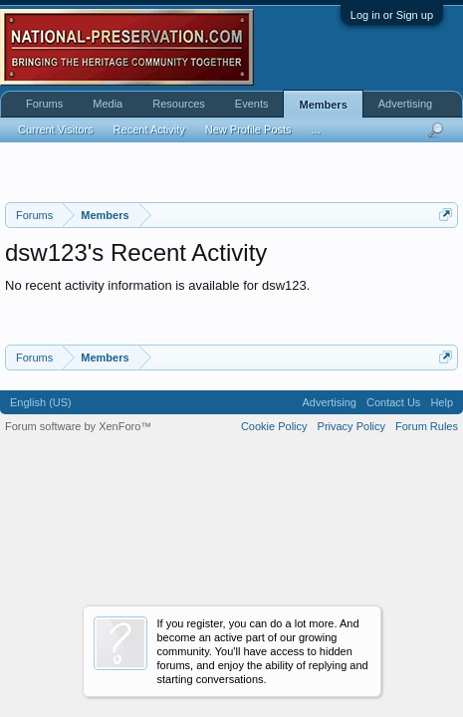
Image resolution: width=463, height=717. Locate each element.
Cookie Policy (274, 426)
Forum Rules (426, 426)
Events (252, 104)
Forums (44, 104)
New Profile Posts (248, 129)
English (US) (41, 402)
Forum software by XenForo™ (78, 426)
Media (107, 104)
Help (441, 402)
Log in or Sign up (391, 15)
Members (323, 105)
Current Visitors (56, 129)
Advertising (405, 104)
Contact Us (393, 402)
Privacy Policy (351, 426)
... (316, 129)
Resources (178, 104)
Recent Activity (149, 129)
